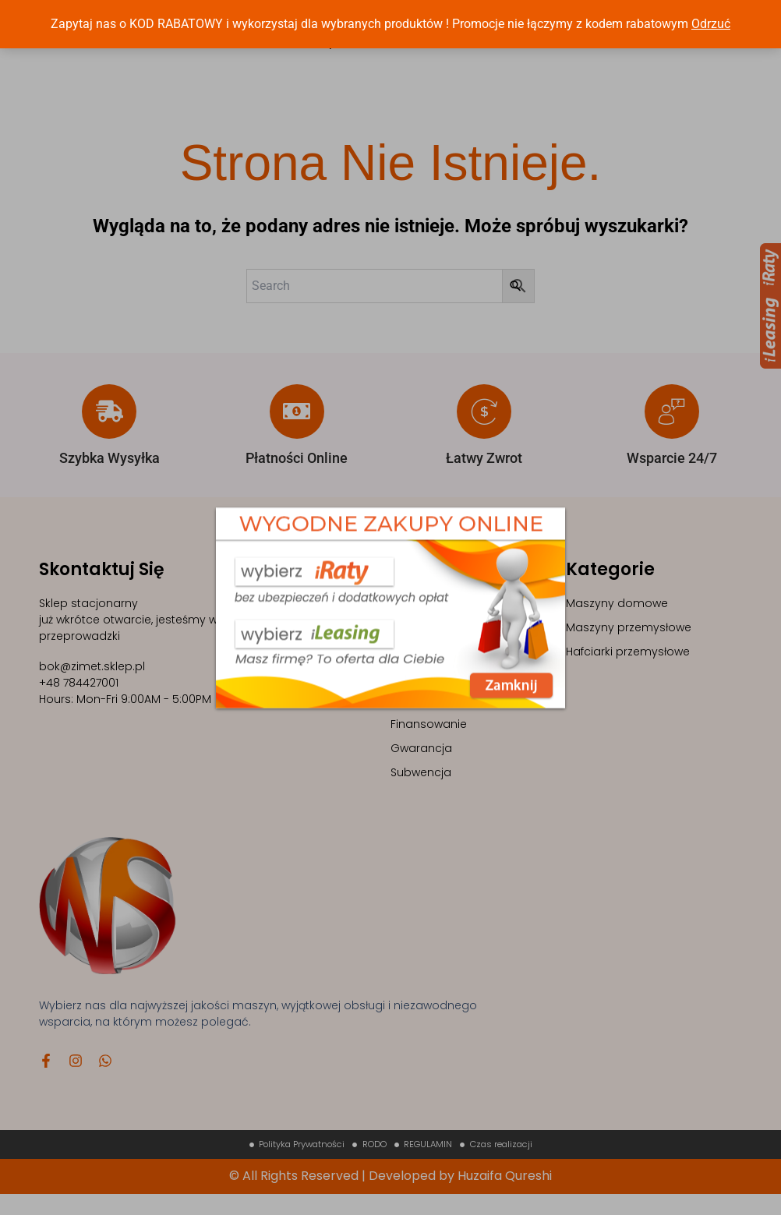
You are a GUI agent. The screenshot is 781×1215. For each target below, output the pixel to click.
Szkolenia (416, 645)
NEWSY (377, 51)
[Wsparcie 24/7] (672, 429)
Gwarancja (421, 766)
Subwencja (420, 790)
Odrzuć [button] (710, 23)
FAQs (432, 51)
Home (269, 51)
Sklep (322, 51)
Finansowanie (428, 742)
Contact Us (498, 51)
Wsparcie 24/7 (672, 476)
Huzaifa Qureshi (505, 1197)
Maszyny (414, 621)
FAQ (401, 718)
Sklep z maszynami (443, 669)
